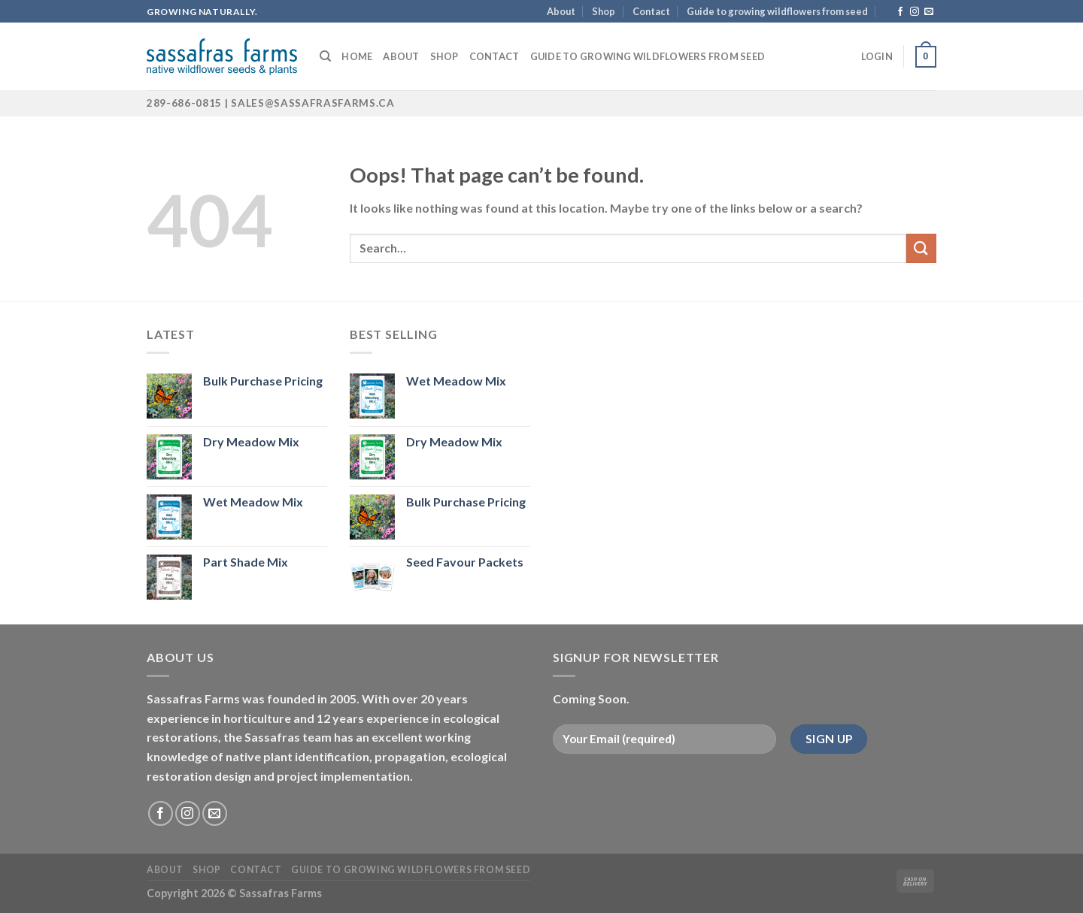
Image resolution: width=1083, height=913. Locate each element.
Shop (603, 11)
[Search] (325, 56)
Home (356, 56)
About (561, 11)
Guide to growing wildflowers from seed (777, 11)
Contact (651, 11)
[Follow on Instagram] (914, 12)
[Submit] (921, 248)
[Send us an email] (928, 12)
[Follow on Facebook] (900, 12)
